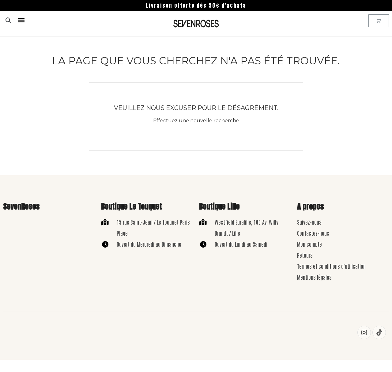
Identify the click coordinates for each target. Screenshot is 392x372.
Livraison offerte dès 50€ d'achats (196, 5)
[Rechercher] (188, 138)
